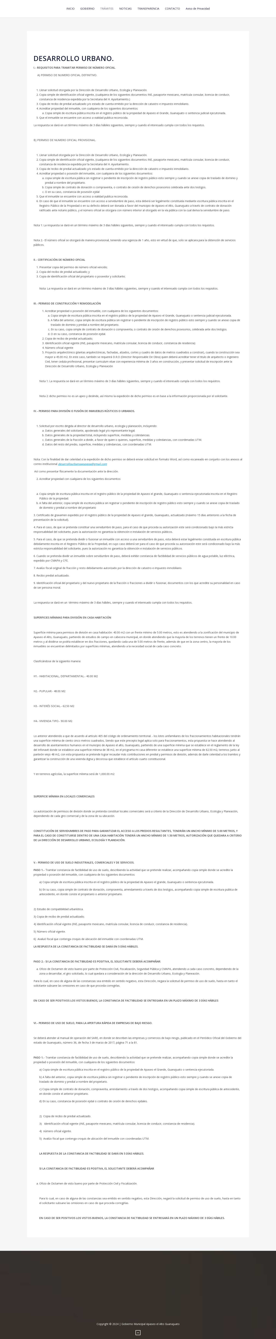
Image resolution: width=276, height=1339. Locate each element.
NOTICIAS (125, 8)
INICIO (70, 8)
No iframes (138, 1288)
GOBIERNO (87, 8)
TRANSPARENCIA (148, 8)
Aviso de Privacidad (198, 8)
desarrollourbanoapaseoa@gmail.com (82, 464)
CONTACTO (172, 8)
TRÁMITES (106, 8)
